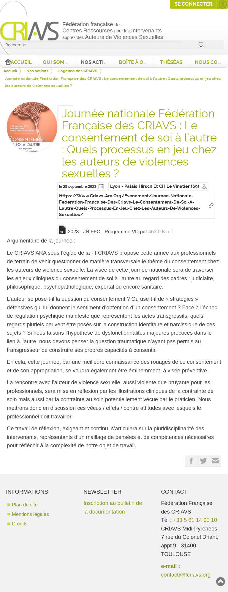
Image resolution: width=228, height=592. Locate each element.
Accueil (21, 62)
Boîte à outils (135, 62)
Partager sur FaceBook (191, 461)
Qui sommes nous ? (59, 62)
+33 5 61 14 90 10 (195, 520)
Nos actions (97, 62)
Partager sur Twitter (203, 461)
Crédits (20, 524)
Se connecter (193, 4)
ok (201, 44)
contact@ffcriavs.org (185, 574)
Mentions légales (30, 514)
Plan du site (25, 505)
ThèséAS (171, 62)
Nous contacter (211, 62)
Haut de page (220, 581)
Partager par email (215, 461)
